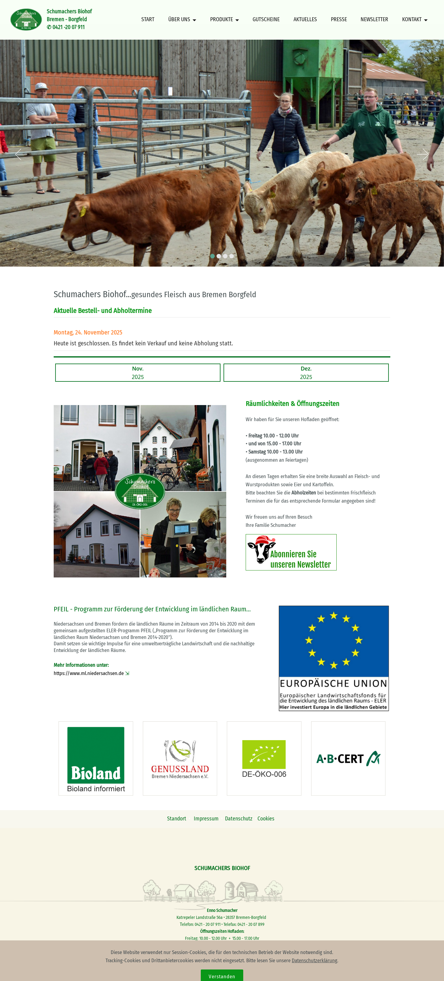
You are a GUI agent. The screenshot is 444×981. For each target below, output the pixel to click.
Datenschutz (238, 819)
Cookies (266, 819)
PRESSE (339, 19)
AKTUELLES (305, 19)
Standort (176, 819)
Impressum (207, 819)
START (147, 19)
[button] (21, 155)
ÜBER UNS (179, 19)
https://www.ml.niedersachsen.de (89, 673)
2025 (138, 372)
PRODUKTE (221, 19)
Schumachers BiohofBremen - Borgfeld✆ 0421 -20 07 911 (69, 19)
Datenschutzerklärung (314, 974)
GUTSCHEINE (266, 19)
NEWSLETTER (374, 19)
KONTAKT (412, 19)
